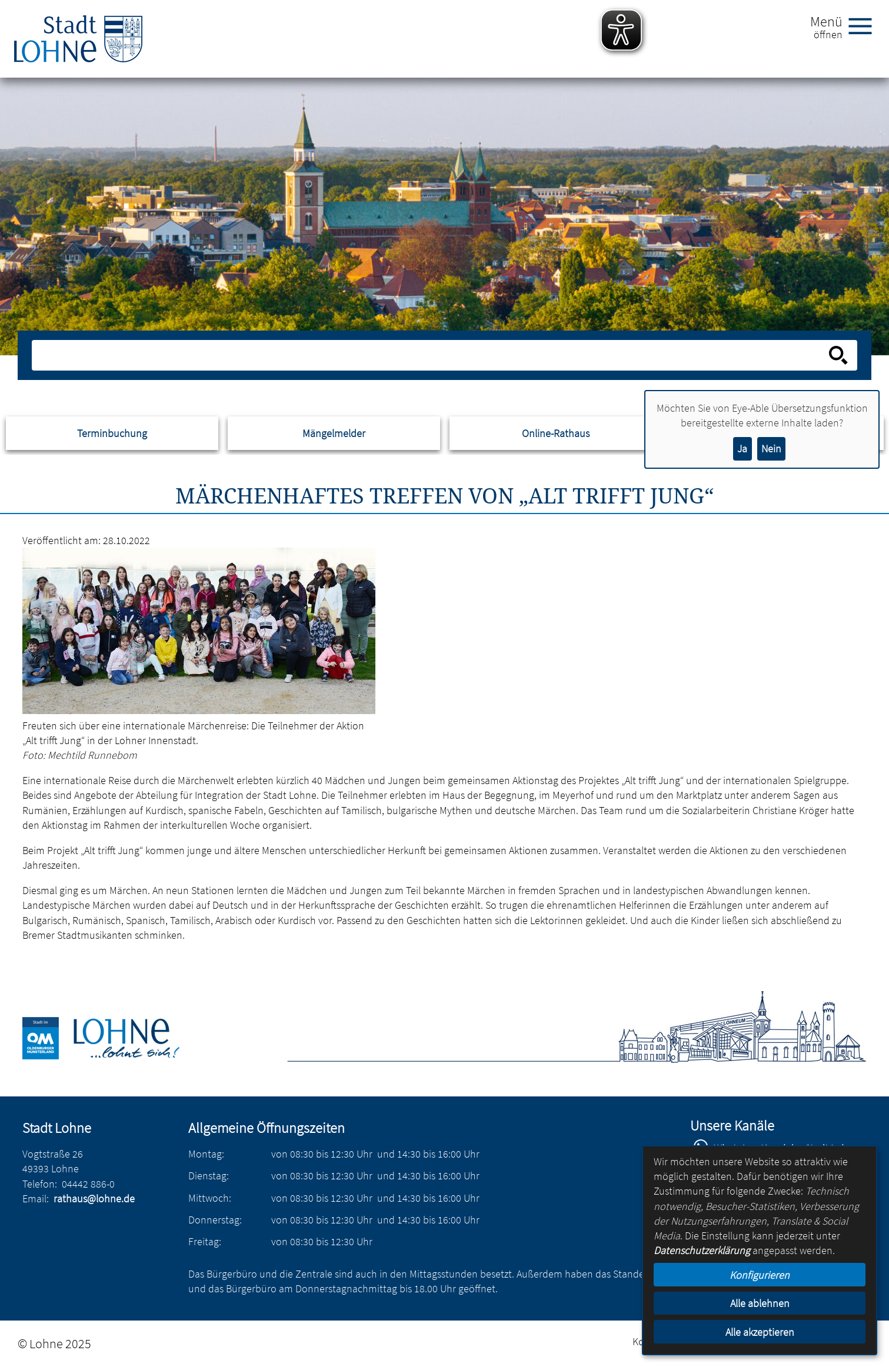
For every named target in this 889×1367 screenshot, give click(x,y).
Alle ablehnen (760, 1303)
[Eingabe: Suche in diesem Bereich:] (431, 355)
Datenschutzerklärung (702, 1250)
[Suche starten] (838, 355)
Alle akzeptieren (759, 1332)
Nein (771, 448)
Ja (742, 448)
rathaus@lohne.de (94, 1198)
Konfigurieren (760, 1275)
